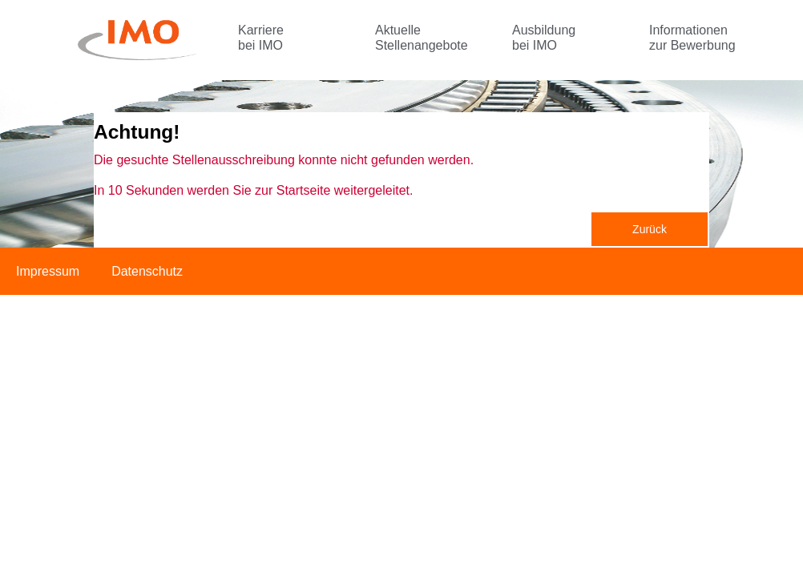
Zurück (649, 229)
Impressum (47, 271)
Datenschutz (147, 271)
